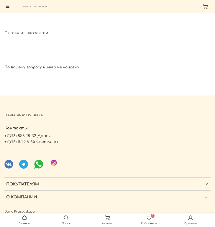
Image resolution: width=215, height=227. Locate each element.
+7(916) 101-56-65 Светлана (31, 141)
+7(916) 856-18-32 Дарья (27, 136)
